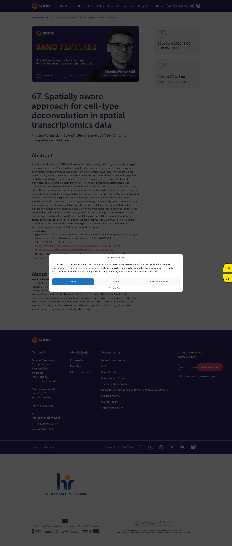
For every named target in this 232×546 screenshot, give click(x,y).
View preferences (159, 281)
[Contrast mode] (227, 278)
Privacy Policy (116, 288)
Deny (116, 281)
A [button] (225, 268)
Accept (73, 281)
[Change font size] (227, 268)
